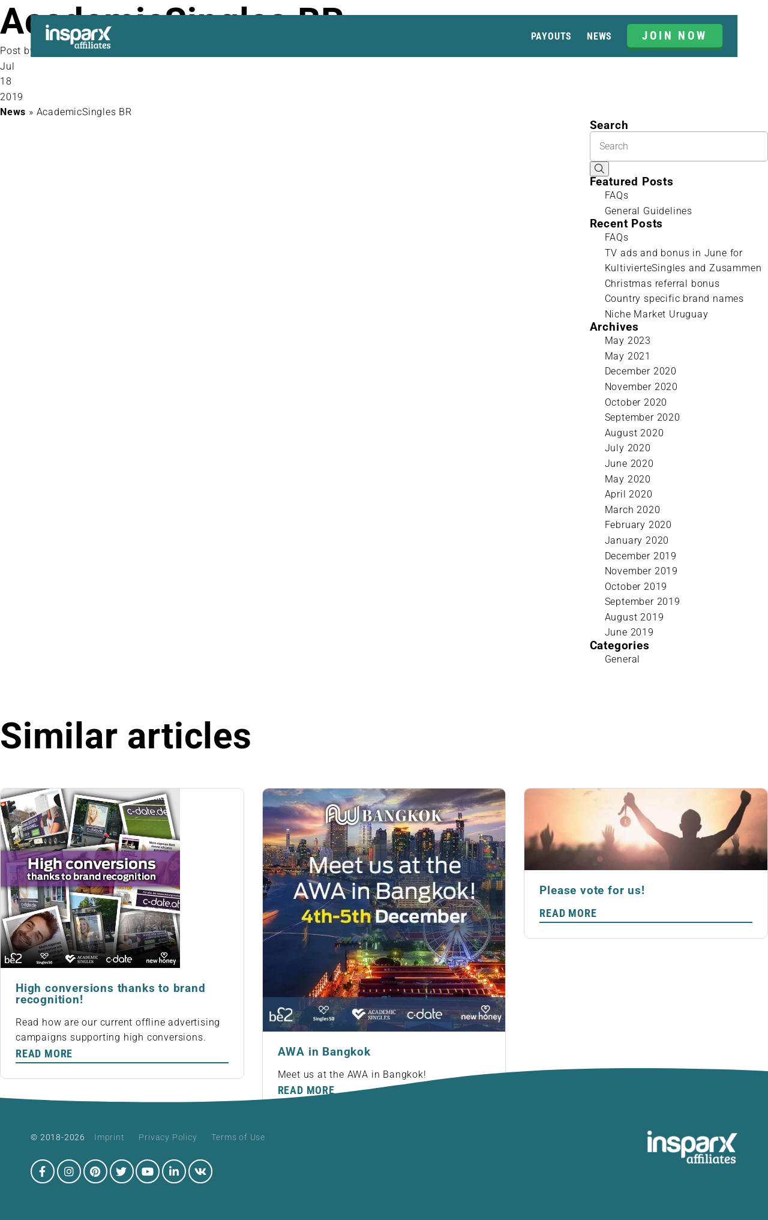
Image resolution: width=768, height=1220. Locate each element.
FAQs (617, 195)
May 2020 (628, 479)
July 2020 (628, 448)
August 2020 (634, 433)
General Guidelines (648, 211)
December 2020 (641, 371)
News (599, 36)
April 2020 (629, 494)
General (623, 659)
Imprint (109, 1137)
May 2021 (628, 356)
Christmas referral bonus (662, 283)
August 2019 (634, 617)
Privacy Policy (168, 1137)
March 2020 (633, 509)
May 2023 (628, 340)
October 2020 (636, 402)
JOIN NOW (674, 36)
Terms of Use (238, 1137)
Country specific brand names (674, 298)
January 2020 (637, 540)
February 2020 (638, 524)
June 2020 (629, 463)
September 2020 (642, 417)
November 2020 (641, 386)
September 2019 (642, 601)
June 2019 (629, 632)
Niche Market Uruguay (657, 314)
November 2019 (641, 571)
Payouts (551, 36)
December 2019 (641, 556)
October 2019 (636, 586)
